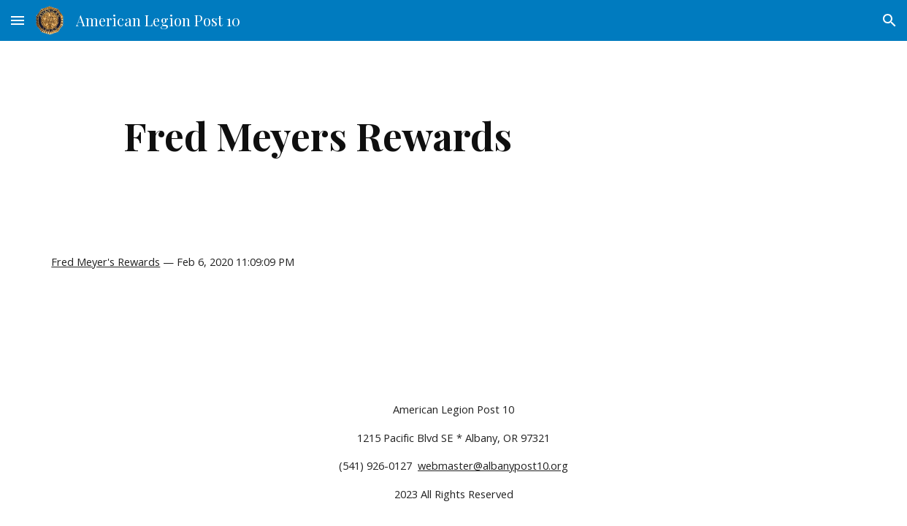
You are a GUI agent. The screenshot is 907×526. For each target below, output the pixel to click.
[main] (317, 135)
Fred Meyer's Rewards (105, 261)
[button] (17, 20)
